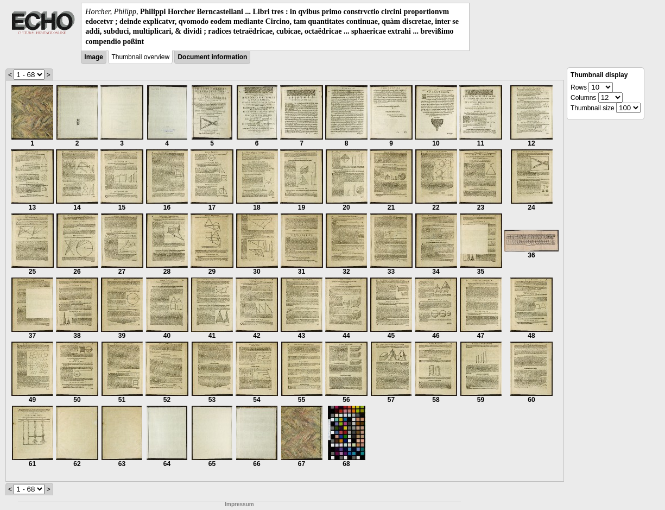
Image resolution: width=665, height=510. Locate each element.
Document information (212, 57)
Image (93, 57)
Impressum (239, 504)
